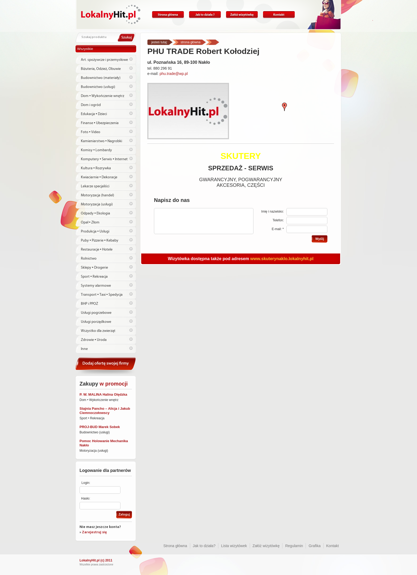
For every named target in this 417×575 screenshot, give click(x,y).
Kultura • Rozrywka (96, 168)
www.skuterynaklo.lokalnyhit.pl (282, 258)
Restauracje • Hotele (96, 249)
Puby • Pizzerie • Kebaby (99, 240)
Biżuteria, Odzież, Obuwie (101, 69)
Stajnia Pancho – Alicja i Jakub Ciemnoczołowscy (105, 411)
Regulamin (294, 546)
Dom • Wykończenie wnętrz (102, 96)
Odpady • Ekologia (95, 213)
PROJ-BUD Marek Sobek (100, 427)
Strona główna (168, 14)
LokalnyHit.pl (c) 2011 (96, 560)
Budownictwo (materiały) (100, 78)
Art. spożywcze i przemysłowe (104, 60)
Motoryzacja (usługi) (97, 204)
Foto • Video (90, 132)
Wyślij (319, 239)
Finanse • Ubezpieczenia (100, 123)
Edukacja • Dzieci (94, 114)
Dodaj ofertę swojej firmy (106, 365)
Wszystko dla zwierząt (98, 331)
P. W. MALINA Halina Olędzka (103, 394)
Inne (84, 349)
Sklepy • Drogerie (94, 267)
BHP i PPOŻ (89, 304)
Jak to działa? (205, 14)
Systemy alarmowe (96, 286)
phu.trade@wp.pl (174, 73)
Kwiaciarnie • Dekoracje (99, 177)
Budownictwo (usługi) (98, 87)
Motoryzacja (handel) (97, 195)
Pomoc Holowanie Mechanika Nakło (104, 443)
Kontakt (279, 14)
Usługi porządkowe (96, 322)
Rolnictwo (89, 258)
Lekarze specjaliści (95, 186)
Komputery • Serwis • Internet (104, 159)
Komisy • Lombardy (96, 150)
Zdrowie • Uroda (94, 340)
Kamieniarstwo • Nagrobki (101, 141)
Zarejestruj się (94, 532)
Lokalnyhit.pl (110, 14)
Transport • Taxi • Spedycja (102, 295)
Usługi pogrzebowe (96, 313)
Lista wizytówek (234, 546)
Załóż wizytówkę (242, 14)
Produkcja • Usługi (95, 231)
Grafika (314, 546)
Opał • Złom (90, 222)
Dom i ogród (91, 105)
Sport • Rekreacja (94, 276)
